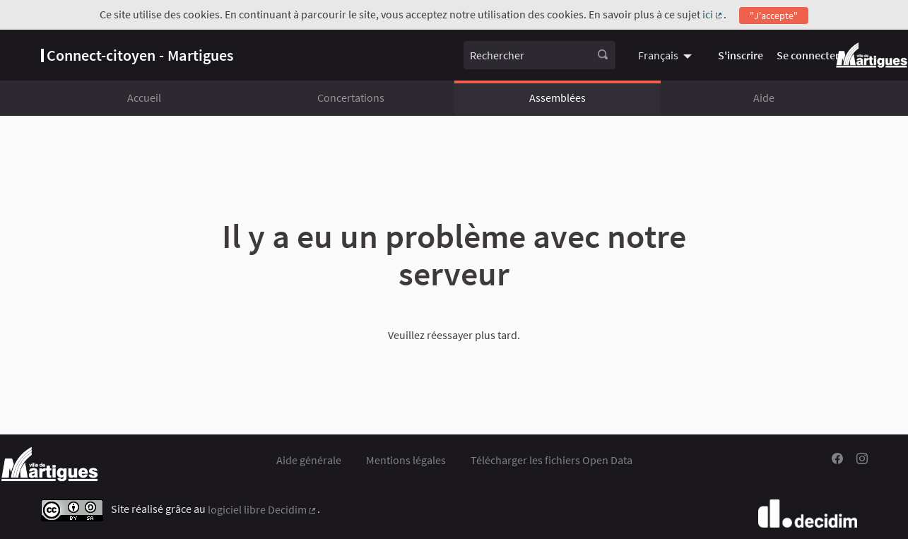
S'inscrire (740, 55)
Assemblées (557, 97)
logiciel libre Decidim (263, 509)
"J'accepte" (774, 15)
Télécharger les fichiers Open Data (551, 460)
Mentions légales (406, 460)
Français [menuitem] (658, 55)
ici (713, 14)
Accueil (144, 97)
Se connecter (808, 55)
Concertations (350, 97)
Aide (763, 97)
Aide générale (308, 460)
